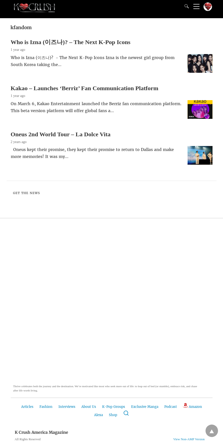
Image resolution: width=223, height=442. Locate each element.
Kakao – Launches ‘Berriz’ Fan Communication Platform (85, 88)
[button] (38, 308)
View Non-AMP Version (189, 439)
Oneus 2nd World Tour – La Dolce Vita (61, 134)
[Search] (185, 6)
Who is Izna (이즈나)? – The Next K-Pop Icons (71, 42)
